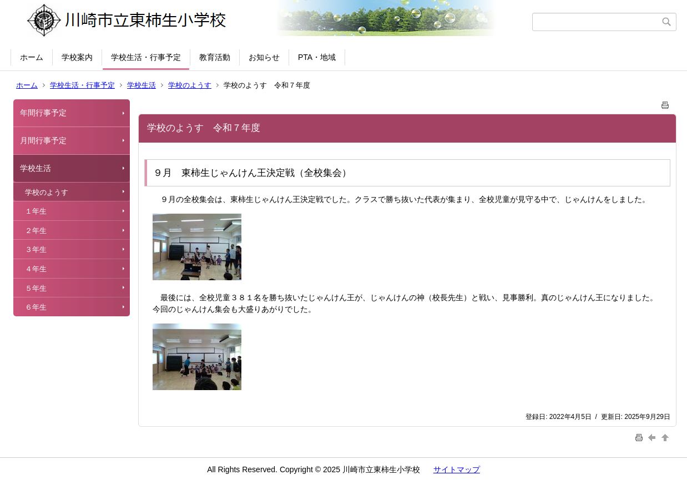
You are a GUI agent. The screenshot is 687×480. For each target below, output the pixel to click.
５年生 (36, 288)
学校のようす (189, 85)
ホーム (31, 57)
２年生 (36, 230)
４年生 (36, 269)
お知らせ (264, 57)
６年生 (36, 307)
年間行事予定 (43, 112)
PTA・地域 (317, 57)
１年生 (36, 211)
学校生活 (141, 85)
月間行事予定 (43, 140)
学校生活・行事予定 (146, 57)
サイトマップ (456, 469)
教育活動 (214, 57)
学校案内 (77, 57)
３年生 (36, 249)
